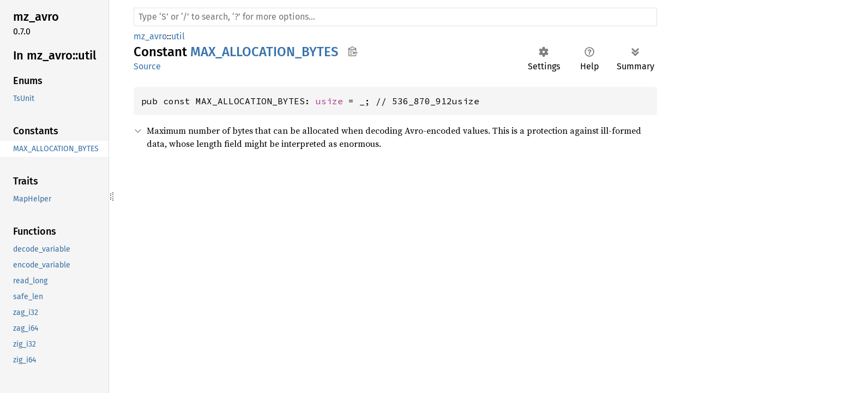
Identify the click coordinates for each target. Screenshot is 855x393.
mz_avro (150, 36)
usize (329, 101)
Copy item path (353, 51)
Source (147, 66)
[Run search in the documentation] (395, 17)
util (178, 36)
